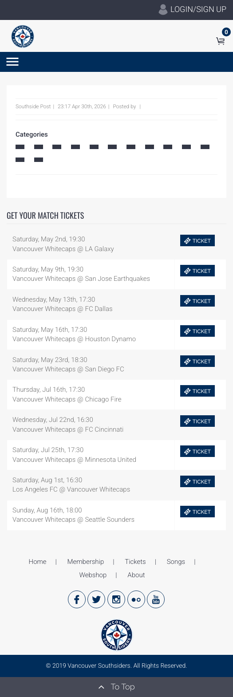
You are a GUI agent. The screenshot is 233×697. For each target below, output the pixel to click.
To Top (116, 687)
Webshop (93, 575)
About (136, 575)
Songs (176, 562)
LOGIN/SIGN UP (192, 9)
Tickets (135, 562)
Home (38, 562)
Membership (85, 562)
